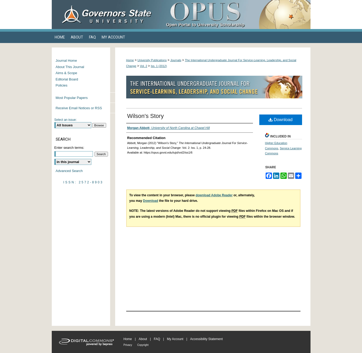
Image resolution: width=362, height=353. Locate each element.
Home (130, 60)
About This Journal (70, 67)
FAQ (157, 339)
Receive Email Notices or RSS (79, 108)
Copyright (143, 345)
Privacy (128, 345)
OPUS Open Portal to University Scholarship (234, 14)
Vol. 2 (143, 66)
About (143, 339)
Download (281, 119)
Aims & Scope (66, 73)
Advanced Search (69, 171)
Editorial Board (67, 79)
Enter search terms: (69, 148)
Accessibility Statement (206, 339)
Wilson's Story (145, 116)
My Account (175, 339)
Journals (175, 60)
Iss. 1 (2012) (159, 66)
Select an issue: (65, 120)
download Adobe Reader (214, 195)
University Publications (152, 60)
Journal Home (66, 61)
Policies (62, 85)
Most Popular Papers (72, 98)
